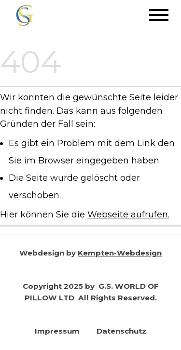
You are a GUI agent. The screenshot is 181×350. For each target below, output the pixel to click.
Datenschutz (121, 331)
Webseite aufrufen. (128, 214)
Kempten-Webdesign (120, 252)
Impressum (57, 331)
